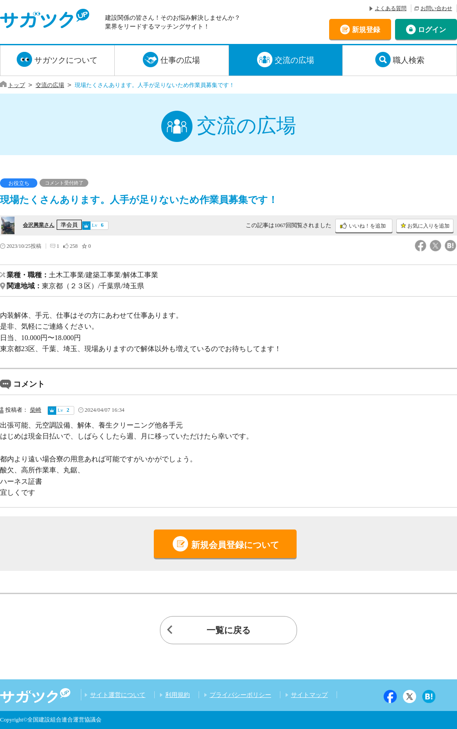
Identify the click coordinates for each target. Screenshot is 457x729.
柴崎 (35, 410)
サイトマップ (309, 694)
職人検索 (408, 60)
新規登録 (366, 29)
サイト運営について (117, 694)
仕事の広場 (180, 60)
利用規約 (177, 694)
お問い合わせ (436, 8)
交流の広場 (294, 60)
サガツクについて (66, 60)
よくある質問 (390, 8)
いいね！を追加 (367, 226)
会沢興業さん (38, 225)
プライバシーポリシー (240, 694)
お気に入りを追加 (428, 226)
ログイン (432, 29)
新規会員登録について (235, 545)
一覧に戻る (228, 630)
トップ (16, 85)
